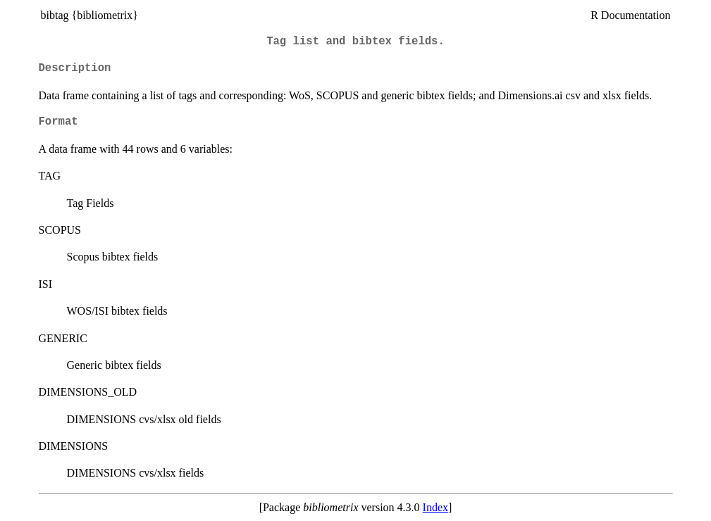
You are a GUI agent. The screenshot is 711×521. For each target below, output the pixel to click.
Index (435, 507)
